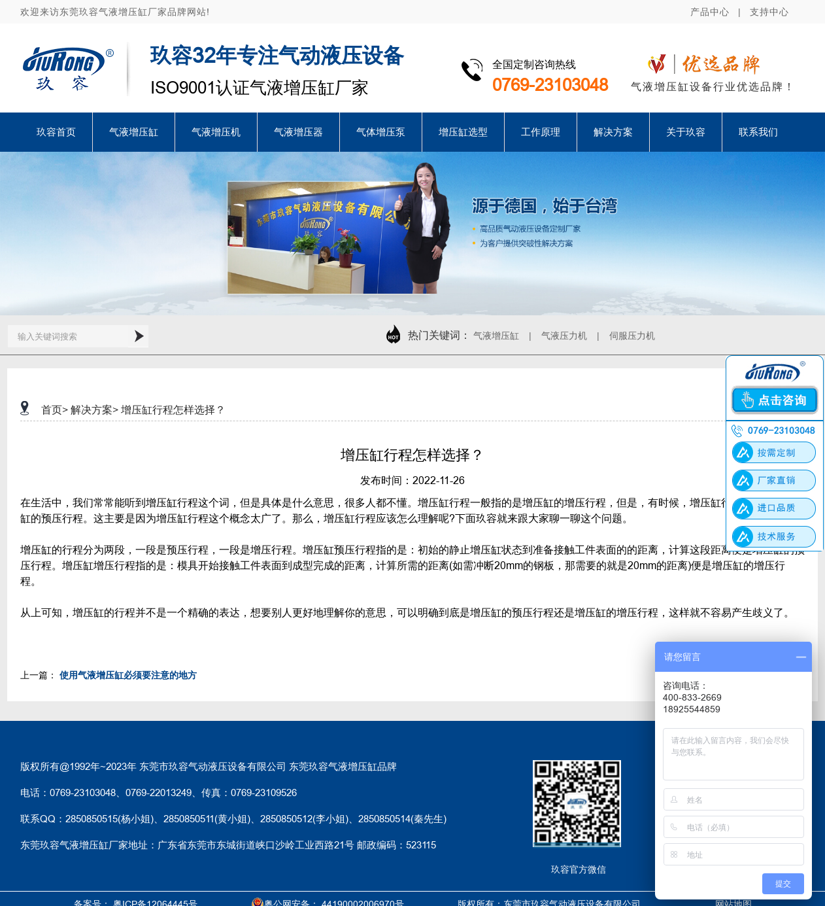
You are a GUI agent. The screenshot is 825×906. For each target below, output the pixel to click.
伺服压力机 (632, 335)
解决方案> (94, 409)
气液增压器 (298, 131)
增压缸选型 (463, 131)
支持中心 (769, 12)
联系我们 (758, 131)
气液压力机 (564, 335)
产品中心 (710, 12)
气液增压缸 (133, 131)
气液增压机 (216, 131)
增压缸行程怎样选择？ (173, 409)
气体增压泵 (380, 131)
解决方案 (613, 131)
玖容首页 (56, 131)
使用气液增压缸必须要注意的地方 (128, 675)
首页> (54, 409)
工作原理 (540, 131)
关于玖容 (685, 131)
